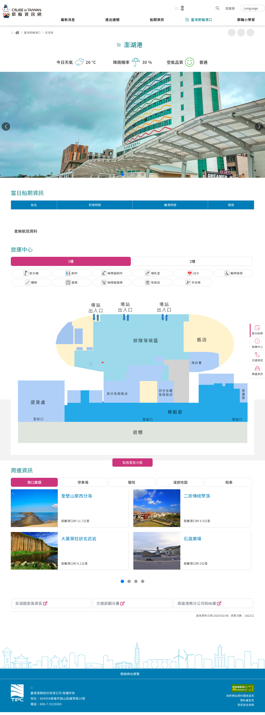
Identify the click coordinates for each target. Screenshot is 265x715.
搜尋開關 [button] (218, 8)
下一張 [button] (259, 126)
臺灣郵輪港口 (32, 32)
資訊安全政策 (245, 705)
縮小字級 (250, 32)
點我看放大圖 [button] (132, 462)
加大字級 (241, 32)
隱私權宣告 (247, 700)
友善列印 (231, 32)
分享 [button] (210, 8)
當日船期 (257, 333)
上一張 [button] (6, 126)
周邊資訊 (257, 374)
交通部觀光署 (107, 603)
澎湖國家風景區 (28, 603)
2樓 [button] (192, 261)
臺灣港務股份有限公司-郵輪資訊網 (21, 12)
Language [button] (251, 8)
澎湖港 (49, 32)
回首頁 (230, 8)
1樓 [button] (71, 261)
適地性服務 (182, 8)
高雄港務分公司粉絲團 (196, 603)
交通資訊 (257, 360)
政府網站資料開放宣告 (240, 696)
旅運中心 (257, 347)
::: (176, 8)
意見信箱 (201, 8)
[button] (122, 174)
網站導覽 (191, 8)
